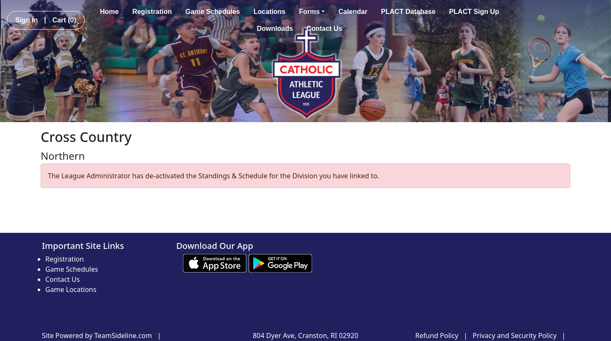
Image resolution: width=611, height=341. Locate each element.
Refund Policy (437, 335)
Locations (270, 11)
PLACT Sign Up (474, 11)
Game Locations (71, 289)
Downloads (275, 28)
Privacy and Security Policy (514, 335)
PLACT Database (408, 11)
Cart (64, 20)
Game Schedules (212, 11)
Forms (312, 11)
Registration (151, 11)
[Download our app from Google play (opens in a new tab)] (280, 262)
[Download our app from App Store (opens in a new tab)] (214, 262)
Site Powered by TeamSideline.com (97, 335)
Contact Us (324, 28)
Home (109, 11)
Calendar (352, 11)
